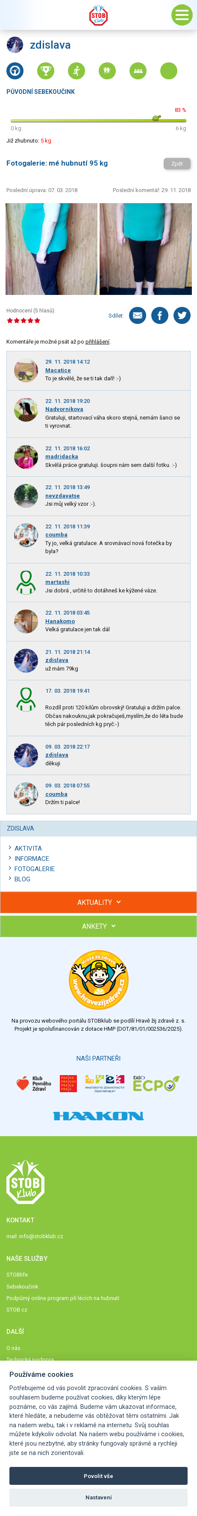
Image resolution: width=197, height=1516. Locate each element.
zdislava (56, 660)
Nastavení (98, 1497)
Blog (22, 879)
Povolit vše (98, 1476)
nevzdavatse (62, 496)
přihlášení (97, 341)
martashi (57, 582)
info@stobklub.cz (41, 1236)
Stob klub (98, 15)
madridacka (61, 456)
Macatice (58, 370)
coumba (56, 534)
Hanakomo (60, 621)
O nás (13, 1348)
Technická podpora (30, 1359)
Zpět (177, 163)
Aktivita (28, 848)
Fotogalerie (35, 869)
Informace (32, 859)
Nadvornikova (64, 409)
